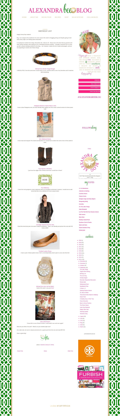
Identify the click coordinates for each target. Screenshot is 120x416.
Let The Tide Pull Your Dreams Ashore (89, 212)
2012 (80, 257)
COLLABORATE (92, 17)
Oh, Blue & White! (84, 292)
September (83, 267)
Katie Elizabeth (83, 209)
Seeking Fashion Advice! (86, 290)
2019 (80, 242)
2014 (80, 253)
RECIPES (58, 17)
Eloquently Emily (83, 201)
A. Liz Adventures (83, 188)
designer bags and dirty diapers (87, 198)
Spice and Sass (83, 225)
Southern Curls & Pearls (85, 222)
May (81, 322)
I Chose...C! (83, 288)
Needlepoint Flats (84, 286)
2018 (80, 244)
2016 (80, 249)
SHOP (66, 17)
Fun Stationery (45, 187)
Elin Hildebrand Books (45, 139)
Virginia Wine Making (85, 271)
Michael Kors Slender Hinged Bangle (45, 68)
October (82, 265)
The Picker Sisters (84, 305)
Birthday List (83, 273)
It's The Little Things (84, 206)
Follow (89, 148)
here (52, 288)
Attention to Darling (84, 191)
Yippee (52, 344)
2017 (80, 246)
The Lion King (83, 275)
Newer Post (20, 351)
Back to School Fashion (85, 303)
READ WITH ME (77, 17)
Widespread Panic (84, 284)
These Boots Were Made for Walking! (89, 294)
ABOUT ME (34, 17)
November (82, 263)
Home (24, 17)
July (81, 318)
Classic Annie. (83, 196)
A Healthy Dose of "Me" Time (87, 299)
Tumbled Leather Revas (45, 251)
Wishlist (47, 344)
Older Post (70, 351)
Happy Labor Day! (84, 309)
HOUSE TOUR (46, 17)
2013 (80, 255)
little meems (82, 214)
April (81, 324)
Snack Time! (83, 296)
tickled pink (82, 230)
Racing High (83, 282)
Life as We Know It (45, 321)
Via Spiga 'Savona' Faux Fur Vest (45, 224)
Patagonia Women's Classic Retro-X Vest (45, 105)
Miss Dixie (81, 217)
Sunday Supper (83, 277)
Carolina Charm (83, 193)
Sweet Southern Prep (84, 227)
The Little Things (84, 269)
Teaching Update (84, 311)
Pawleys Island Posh (84, 219)
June (81, 320)
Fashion (43, 344)
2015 (80, 251)
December (82, 261)
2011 (80, 259)
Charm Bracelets (84, 301)
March (81, 326)
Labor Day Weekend (85, 307)
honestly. (81, 204)
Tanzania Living (83, 313)
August (82, 316)
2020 (80, 240)
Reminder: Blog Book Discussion (88, 280)
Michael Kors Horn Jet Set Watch (45, 286)
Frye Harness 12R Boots (45, 168)
